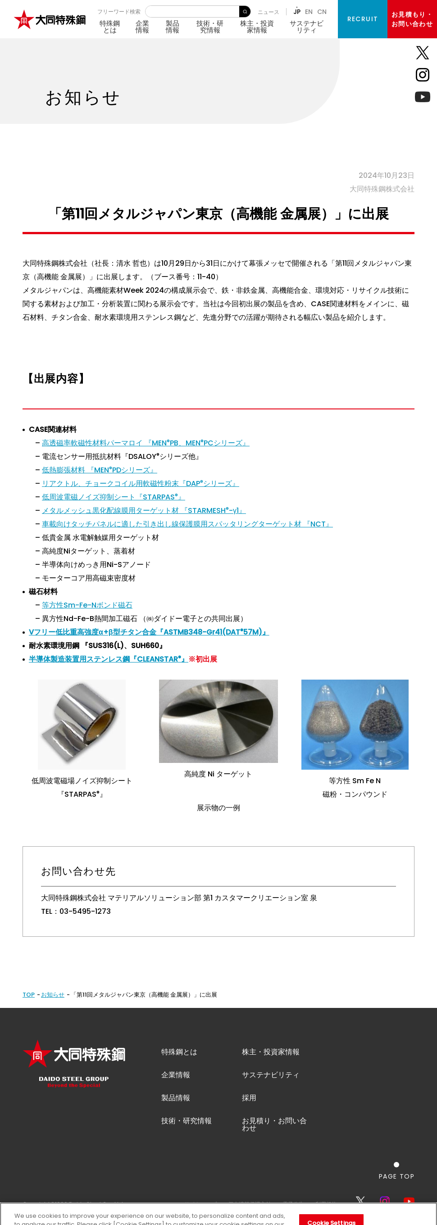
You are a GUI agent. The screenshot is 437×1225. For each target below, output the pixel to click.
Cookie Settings (331, 1212)
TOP (29, 994)
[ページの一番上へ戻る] (396, 1171)
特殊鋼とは (110, 26)
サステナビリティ (306, 26)
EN (309, 12)
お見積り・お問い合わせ (274, 1124)
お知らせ (52, 994)
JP (296, 12)
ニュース (268, 12)
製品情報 (172, 26)
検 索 (244, 11)
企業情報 (142, 26)
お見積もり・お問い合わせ (412, 19)
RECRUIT (362, 18)
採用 (249, 1098)
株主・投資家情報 (257, 26)
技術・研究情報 (209, 26)
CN (322, 12)
